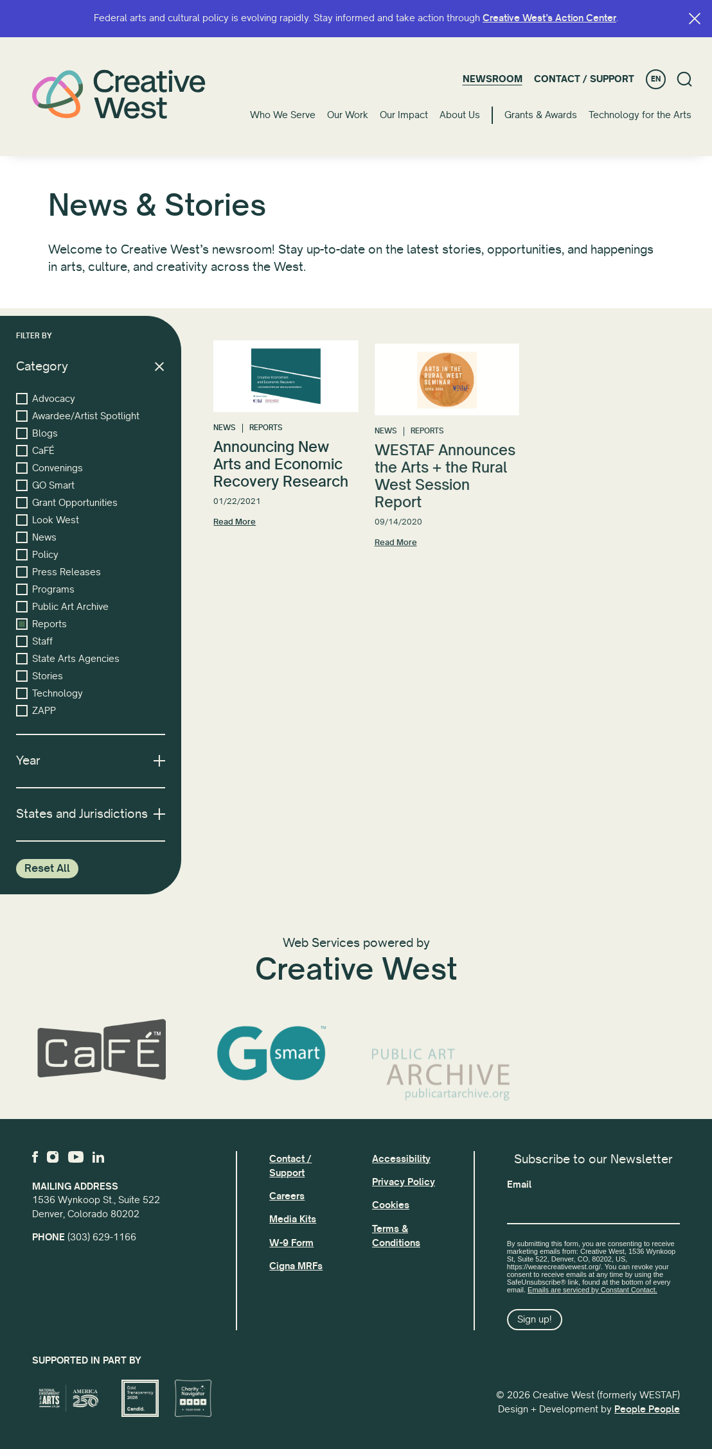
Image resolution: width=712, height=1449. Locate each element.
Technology (49, 693)
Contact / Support (584, 79)
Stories (39, 676)
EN (656, 79)
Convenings (49, 468)
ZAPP (36, 710)
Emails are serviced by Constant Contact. (592, 1290)
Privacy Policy (403, 1182)
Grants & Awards (540, 115)
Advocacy (45, 398)
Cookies (390, 1205)
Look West (47, 520)
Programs (45, 589)
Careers (287, 1196)
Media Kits (292, 1219)
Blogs (37, 433)
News (36, 537)
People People (647, 1409)
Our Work (347, 115)
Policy (37, 554)
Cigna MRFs (296, 1266)
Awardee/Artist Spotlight (77, 416)
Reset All (47, 868)
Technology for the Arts (640, 115)
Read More (234, 532)
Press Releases (58, 572)
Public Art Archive (62, 606)
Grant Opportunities (67, 502)
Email (519, 1184)
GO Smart (45, 485)
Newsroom (492, 79)
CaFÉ (35, 450)
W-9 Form (291, 1243)
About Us (460, 115)
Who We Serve (283, 115)
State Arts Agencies (68, 658)
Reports (41, 624)
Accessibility (401, 1159)
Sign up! (534, 1319)
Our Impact (404, 115)
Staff (34, 641)
